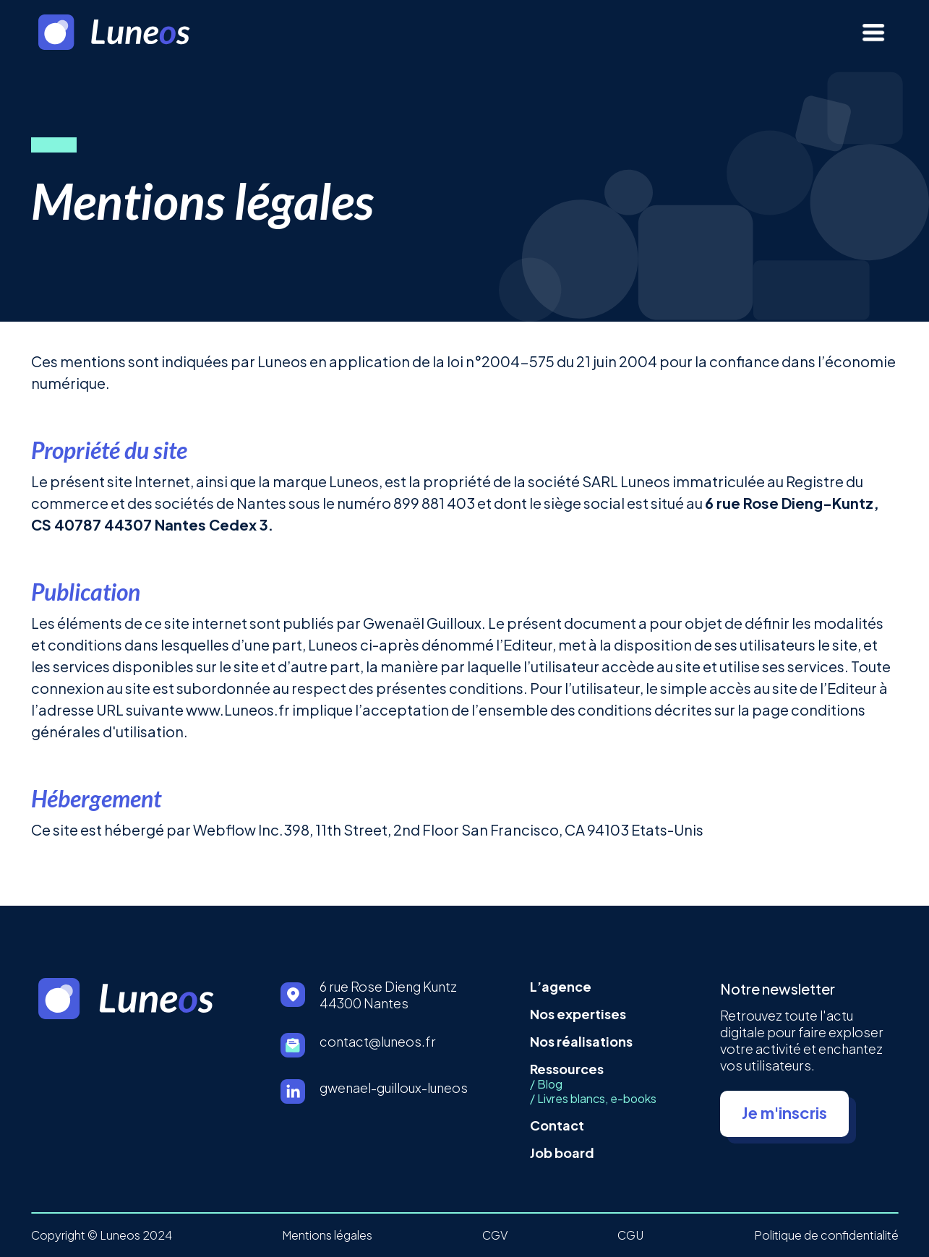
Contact (557, 1125)
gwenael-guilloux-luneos (394, 1087)
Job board (562, 1152)
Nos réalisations (581, 1041)
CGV (495, 1235)
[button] (873, 32)
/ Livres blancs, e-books (593, 1098)
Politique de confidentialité (826, 1235)
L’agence (560, 986)
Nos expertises (578, 1013)
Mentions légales (327, 1235)
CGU (630, 1235)
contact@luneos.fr (378, 1041)
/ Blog (546, 1084)
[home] (135, 32)
